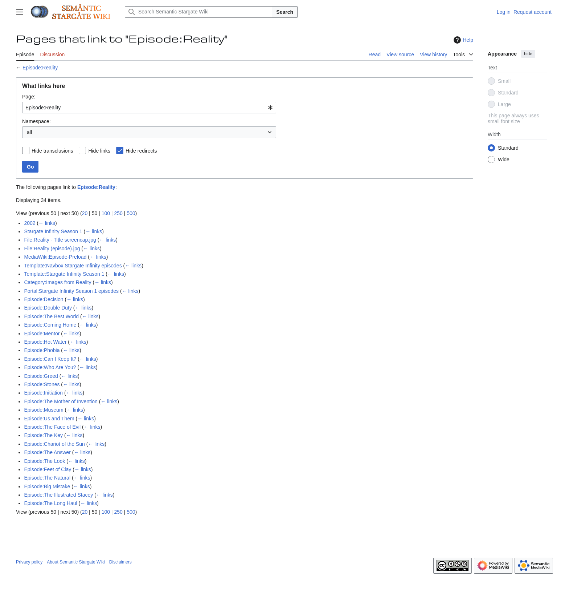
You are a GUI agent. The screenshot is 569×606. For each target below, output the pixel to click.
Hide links (99, 151)
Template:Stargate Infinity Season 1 (64, 274)
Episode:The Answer (47, 452)
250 (118, 213)
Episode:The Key (43, 435)
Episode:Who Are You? (50, 367)
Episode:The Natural (47, 478)
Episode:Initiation (43, 393)
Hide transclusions (52, 151)
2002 (29, 223)
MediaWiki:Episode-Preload (55, 257)
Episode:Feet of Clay (47, 469)
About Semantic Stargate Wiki (76, 562)
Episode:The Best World (51, 316)
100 (106, 213)
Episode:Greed (41, 376)
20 (85, 213)
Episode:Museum (43, 410)
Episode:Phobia (42, 350)
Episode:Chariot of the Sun (54, 444)
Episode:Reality (40, 67)
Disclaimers (120, 562)
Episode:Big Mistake (47, 486)
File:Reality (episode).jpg (52, 248)
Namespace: (36, 121)
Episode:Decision (43, 299)
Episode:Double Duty (48, 308)
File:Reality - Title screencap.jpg (60, 240)
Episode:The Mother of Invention (60, 401)
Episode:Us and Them (49, 418)
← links (46, 223)
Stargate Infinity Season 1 (53, 231)
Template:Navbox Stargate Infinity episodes (73, 265)
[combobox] (149, 107)
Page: (29, 97)
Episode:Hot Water (45, 342)
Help (462, 40)
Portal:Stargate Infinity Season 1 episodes (71, 291)
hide (528, 53)
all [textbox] (29, 132)
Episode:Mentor (42, 333)
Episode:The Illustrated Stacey (58, 495)
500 (131, 213)
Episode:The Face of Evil (52, 427)
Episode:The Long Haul (50, 503)
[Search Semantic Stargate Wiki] (198, 12)
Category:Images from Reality (57, 282)
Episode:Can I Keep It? (50, 359)
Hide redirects (141, 151)
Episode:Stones (42, 384)
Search (284, 12)
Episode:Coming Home (50, 325)
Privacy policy (29, 562)
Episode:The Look (44, 461)
